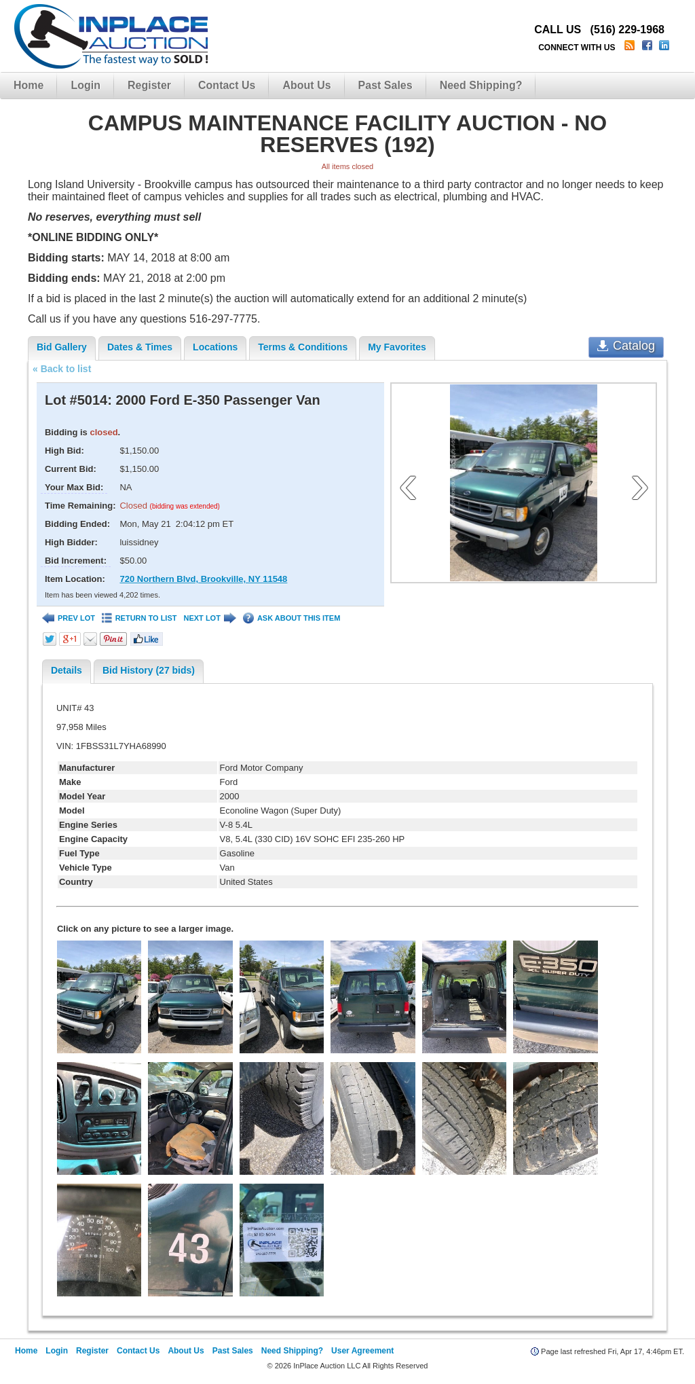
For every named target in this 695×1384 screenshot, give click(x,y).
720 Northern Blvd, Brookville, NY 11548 (203, 579)
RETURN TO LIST (139, 618)
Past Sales (385, 85)
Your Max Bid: (74, 487)
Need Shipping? (481, 85)
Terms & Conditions (303, 347)
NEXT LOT (209, 618)
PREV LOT (68, 618)
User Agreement (362, 1350)
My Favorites (397, 347)
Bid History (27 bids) (148, 670)
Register (149, 85)
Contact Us (226, 85)
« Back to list (62, 368)
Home (28, 85)
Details (66, 670)
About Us (306, 85)
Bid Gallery (62, 347)
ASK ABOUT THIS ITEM (291, 618)
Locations (215, 347)
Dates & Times (139, 347)
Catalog (626, 345)
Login (85, 85)
